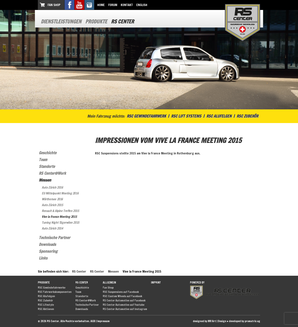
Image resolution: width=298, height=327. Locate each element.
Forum (112, 5)
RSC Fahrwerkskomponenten (55, 292)
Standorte (47, 166)
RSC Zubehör (247, 116)
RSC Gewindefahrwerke (51, 288)
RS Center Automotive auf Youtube (123, 305)
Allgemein (109, 282)
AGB (92, 321)
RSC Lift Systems (186, 116)
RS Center (122, 21)
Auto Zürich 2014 (52, 228)
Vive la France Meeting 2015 (59, 217)
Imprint (156, 282)
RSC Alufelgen (218, 116)
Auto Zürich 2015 (52, 205)
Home (101, 5)
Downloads (47, 244)
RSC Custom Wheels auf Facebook (122, 296)
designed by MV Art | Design (209, 321)
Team (43, 159)
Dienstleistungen (61, 21)
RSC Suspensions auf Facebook (121, 292)
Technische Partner (54, 237)
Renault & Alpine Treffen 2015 (60, 211)
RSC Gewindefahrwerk (146, 116)
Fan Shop (54, 5)
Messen (45, 180)
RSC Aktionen (46, 309)
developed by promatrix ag (244, 321)
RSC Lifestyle (46, 305)
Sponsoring (48, 251)
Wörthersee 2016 (52, 199)
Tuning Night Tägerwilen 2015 (60, 222)
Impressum (103, 321)
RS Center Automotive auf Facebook (124, 300)
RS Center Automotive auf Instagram (125, 309)
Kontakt (127, 5)
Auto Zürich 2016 (52, 187)
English (141, 5)
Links (43, 258)
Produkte (96, 21)
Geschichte (47, 153)
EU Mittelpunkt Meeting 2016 (60, 193)
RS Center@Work (52, 173)
